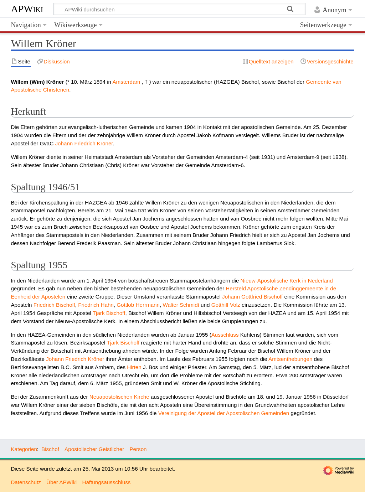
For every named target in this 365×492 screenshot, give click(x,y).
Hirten (134, 367)
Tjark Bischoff (109, 313)
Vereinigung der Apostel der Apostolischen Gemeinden (223, 413)
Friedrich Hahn (96, 305)
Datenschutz (26, 482)
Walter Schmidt (181, 305)
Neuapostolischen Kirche (119, 397)
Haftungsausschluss (106, 482)
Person (137, 449)
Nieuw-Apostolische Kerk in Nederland (287, 281)
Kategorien (24, 449)
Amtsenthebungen (290, 359)
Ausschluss (225, 335)
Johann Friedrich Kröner (84, 143)
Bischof (50, 449)
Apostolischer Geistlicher (94, 449)
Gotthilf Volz (225, 305)
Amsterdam (126, 82)
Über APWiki (61, 482)
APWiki (27, 8)
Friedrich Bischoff (54, 305)
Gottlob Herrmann (138, 305)
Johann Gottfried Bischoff (252, 297)
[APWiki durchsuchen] (179, 9)
